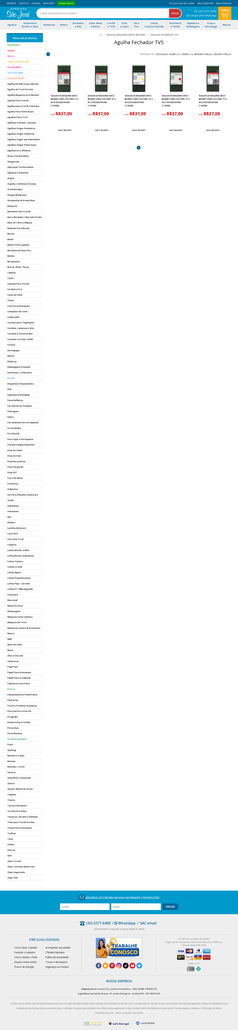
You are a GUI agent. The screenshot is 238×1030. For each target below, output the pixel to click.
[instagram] (119, 966)
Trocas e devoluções (56, 962)
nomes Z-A (187, 54)
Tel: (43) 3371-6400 (205, 11)
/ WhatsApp (124, 923)
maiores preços (222, 54)
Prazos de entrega (24, 966)
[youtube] (132, 966)
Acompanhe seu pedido (58, 947)
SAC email (148, 923)
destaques (162, 54)
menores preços (203, 54)
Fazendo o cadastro (24, 952)
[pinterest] (112, 966)
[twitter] (139, 966)
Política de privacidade (57, 957)
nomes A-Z (174, 54)
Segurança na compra (57, 966)
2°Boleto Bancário (55, 952)
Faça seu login (186, 3)
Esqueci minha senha (25, 962)
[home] (18, 13)
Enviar (170, 907)
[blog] (105, 966)
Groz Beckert (65, 130)
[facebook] (98, 966)
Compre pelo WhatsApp (202, 15)
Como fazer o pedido (25, 947)
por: (53, 115)
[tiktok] (126, 966)
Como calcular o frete (25, 957)
